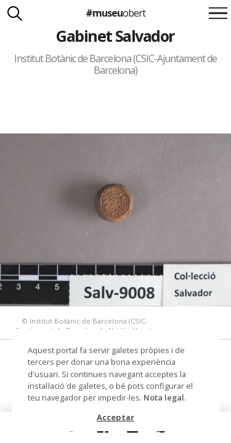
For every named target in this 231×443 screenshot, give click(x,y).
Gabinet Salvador (115, 35)
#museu (115, 13)
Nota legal (164, 397)
